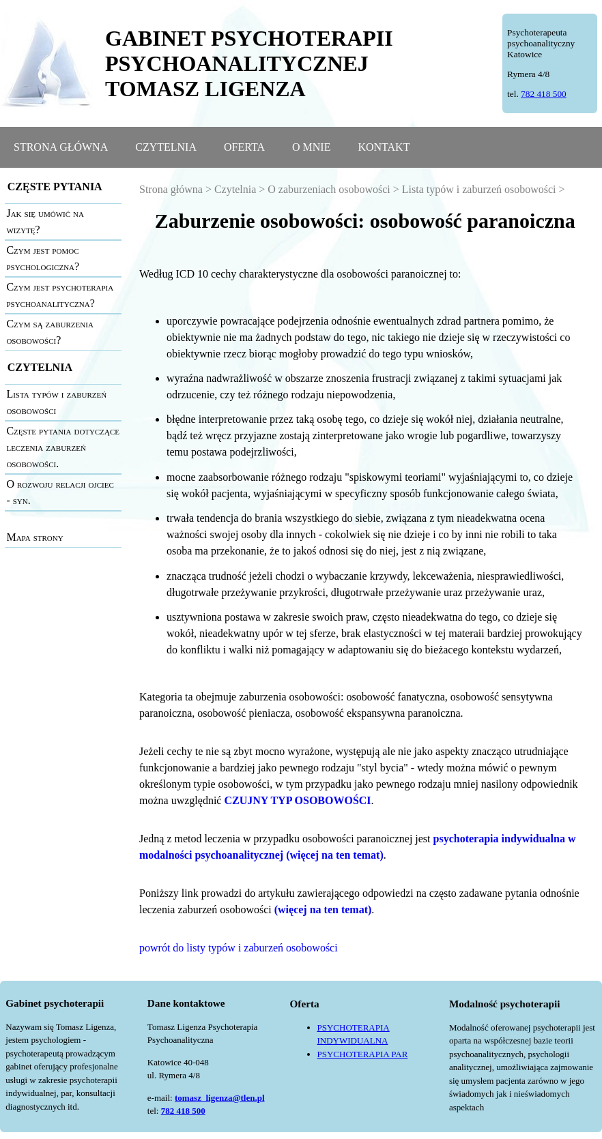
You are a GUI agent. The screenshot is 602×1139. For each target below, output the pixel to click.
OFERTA (244, 147)
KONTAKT (384, 147)
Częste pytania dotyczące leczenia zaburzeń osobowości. (62, 447)
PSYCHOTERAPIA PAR (362, 1054)
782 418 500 (544, 94)
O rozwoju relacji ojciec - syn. (59, 492)
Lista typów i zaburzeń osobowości (56, 402)
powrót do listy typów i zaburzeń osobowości (238, 947)
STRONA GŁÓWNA (61, 147)
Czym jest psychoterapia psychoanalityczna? (59, 295)
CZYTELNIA (166, 147)
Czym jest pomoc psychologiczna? (42, 258)
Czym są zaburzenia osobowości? (49, 332)
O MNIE (311, 147)
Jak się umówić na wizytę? (45, 221)
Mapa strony (34, 537)
